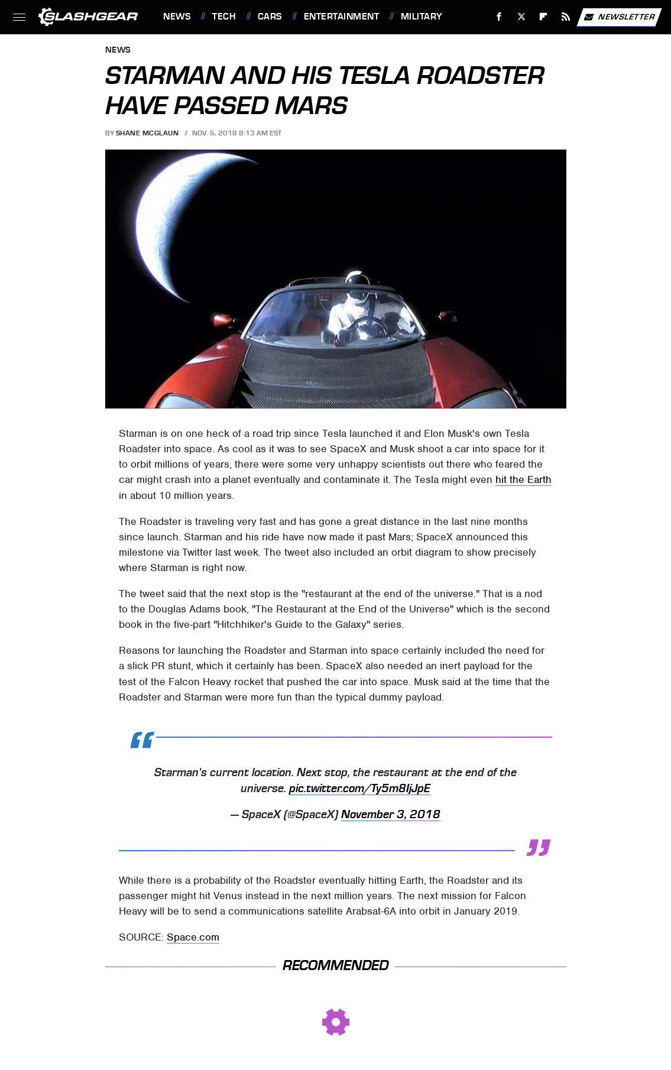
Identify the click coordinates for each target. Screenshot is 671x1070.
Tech (224, 16)
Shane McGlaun (147, 133)
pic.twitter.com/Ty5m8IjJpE (359, 788)
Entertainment (342, 16)
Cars (270, 16)
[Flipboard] (543, 17)
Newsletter (619, 17)
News (176, 16)
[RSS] (566, 17)
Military (421, 16)
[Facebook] (499, 17)
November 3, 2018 (390, 814)
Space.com (193, 936)
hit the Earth (523, 479)
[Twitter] (521, 17)
